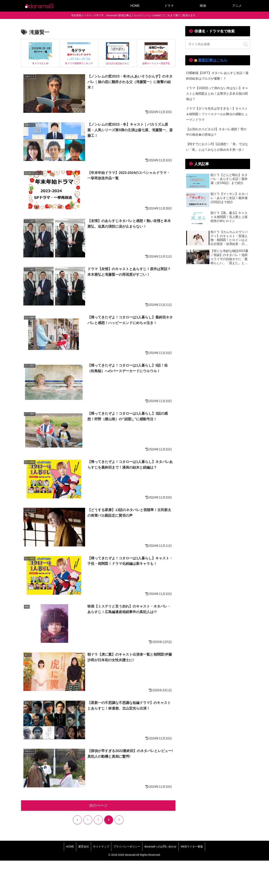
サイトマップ (101, 846)
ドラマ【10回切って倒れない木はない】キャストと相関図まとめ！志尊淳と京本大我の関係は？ (217, 93)
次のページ (98, 805)
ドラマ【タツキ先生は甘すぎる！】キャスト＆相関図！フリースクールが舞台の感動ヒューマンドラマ (217, 114)
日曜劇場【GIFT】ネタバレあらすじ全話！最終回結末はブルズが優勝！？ (217, 75)
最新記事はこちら (212, 60)
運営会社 (83, 846)
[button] (246, 44)
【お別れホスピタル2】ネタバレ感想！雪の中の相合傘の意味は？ (216, 132)
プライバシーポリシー (126, 846)
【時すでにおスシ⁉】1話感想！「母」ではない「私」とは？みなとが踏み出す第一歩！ (217, 146)
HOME (70, 846)
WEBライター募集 (192, 846)
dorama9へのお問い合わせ (160, 846)
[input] (217, 44)
